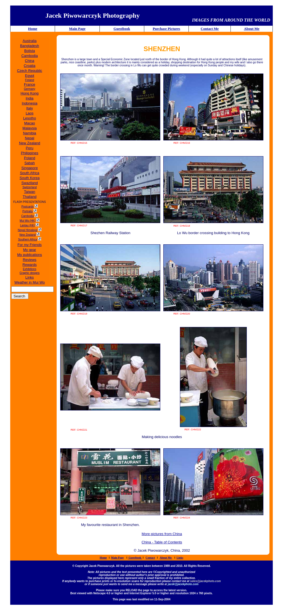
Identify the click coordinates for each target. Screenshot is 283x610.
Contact (150, 557)
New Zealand (27, 234)
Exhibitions (29, 269)
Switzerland (29, 187)
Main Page (77, 29)
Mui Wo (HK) (27, 220)
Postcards (27, 206)
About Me (252, 29)
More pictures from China (162, 534)
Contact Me (210, 29)
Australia (30, 41)
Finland (29, 80)
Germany (29, 88)
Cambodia (27, 216)
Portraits (27, 211)
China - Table (153, 542)
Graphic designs (30, 272)
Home (32, 29)
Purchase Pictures (166, 29)
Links (180, 557)
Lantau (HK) (27, 225)
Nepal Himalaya (27, 230)
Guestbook (122, 29)
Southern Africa (27, 239)
